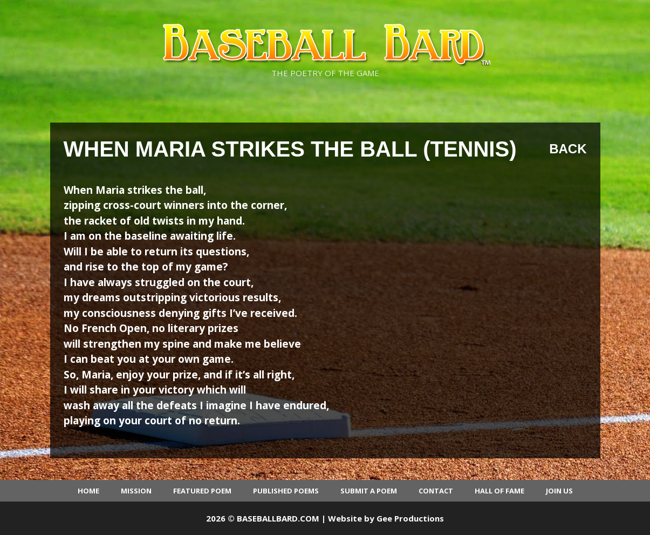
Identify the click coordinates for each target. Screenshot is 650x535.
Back (567, 148)
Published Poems (286, 491)
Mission (136, 491)
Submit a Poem (368, 491)
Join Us (559, 491)
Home (88, 491)
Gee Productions (410, 518)
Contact (436, 491)
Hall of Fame (499, 491)
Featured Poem (202, 491)
